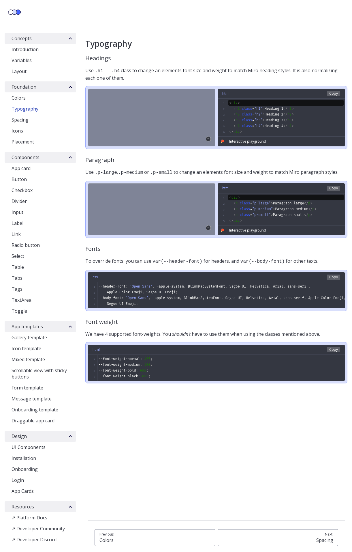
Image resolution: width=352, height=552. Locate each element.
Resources (23, 506)
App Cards (23, 491)
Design (19, 436)
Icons (17, 131)
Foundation (24, 87)
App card (21, 168)
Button (19, 179)
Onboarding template (35, 409)
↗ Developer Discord (34, 539)
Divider (19, 201)
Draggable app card (33, 420)
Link (16, 234)
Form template (27, 388)
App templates (27, 326)
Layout (19, 71)
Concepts (22, 38)
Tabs (17, 278)
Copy (333, 92)
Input (17, 212)
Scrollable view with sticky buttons (39, 373)
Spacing (20, 120)
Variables (22, 60)
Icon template (26, 348)
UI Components (29, 447)
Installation (24, 458)
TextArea (21, 300)
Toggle (19, 311)
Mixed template (28, 359)
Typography (25, 109)
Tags (17, 289)
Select (18, 256)
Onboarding (25, 469)
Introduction (25, 49)
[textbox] (281, 117)
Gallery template (29, 337)
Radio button (26, 245)
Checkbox (22, 190)
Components (25, 157)
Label (17, 223)
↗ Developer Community (38, 528)
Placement (23, 142)
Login (18, 480)
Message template (32, 399)
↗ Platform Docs (29, 517)
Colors (19, 98)
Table (18, 267)
